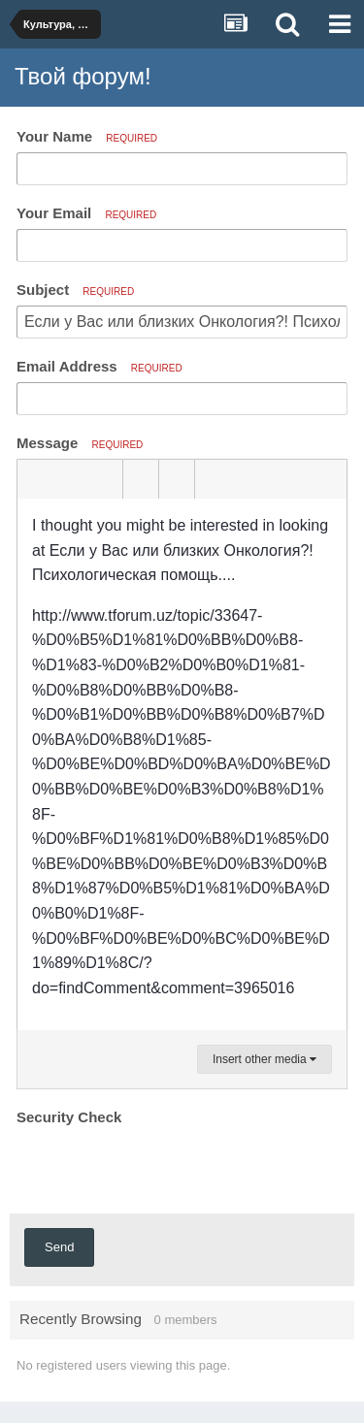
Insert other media (264, 1059)
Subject (75, 289)
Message (80, 443)
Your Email (86, 213)
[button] (34, 479)
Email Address (99, 366)
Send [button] (59, 1247)
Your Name (87, 136)
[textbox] (182, 764)
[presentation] (164, 1169)
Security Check (69, 1117)
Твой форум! (83, 76)
